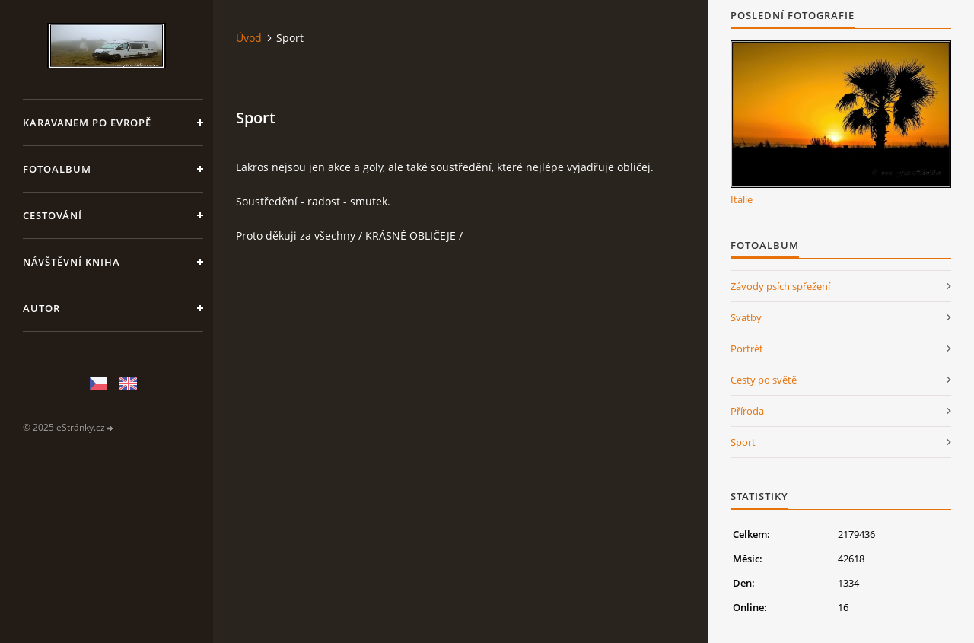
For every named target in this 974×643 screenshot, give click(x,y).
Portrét (746, 348)
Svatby (746, 317)
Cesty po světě (763, 380)
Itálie (741, 199)
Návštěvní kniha (71, 262)
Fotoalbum (57, 169)
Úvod (249, 37)
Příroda (747, 411)
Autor (41, 308)
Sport (743, 442)
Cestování (52, 215)
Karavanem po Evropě (87, 122)
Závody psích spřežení (780, 286)
